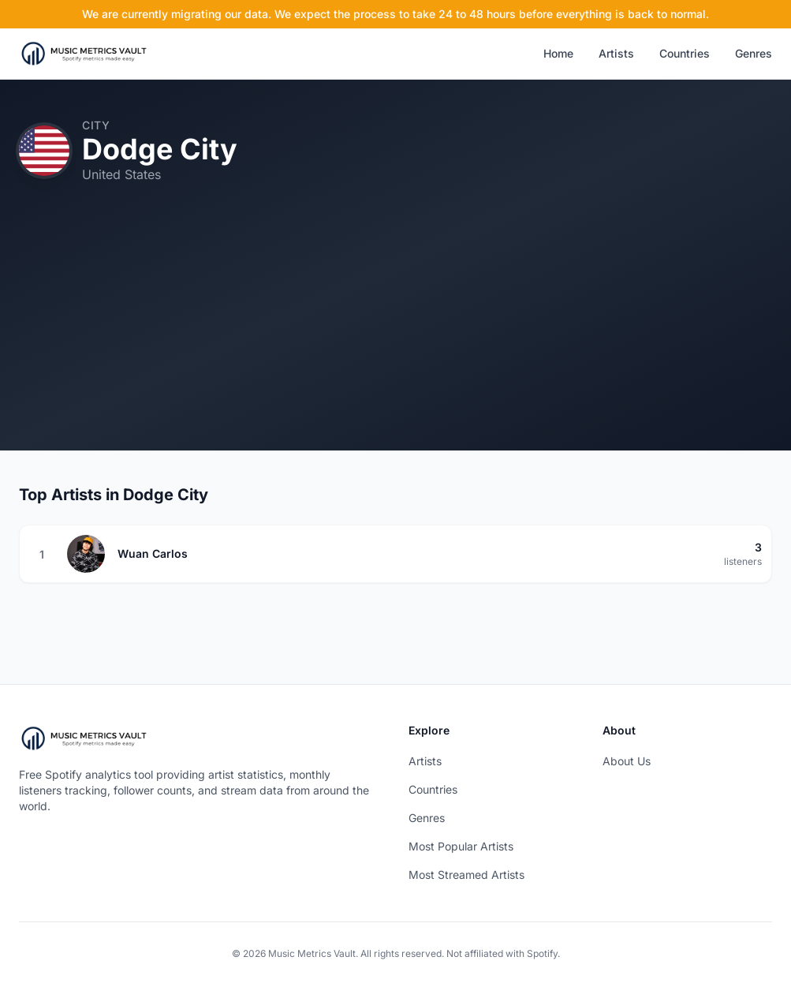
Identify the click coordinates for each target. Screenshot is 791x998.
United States (121, 174)
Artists (616, 53)
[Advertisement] (395, 340)
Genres (753, 53)
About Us (627, 761)
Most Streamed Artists (466, 874)
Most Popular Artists (461, 846)
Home (558, 53)
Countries (684, 53)
